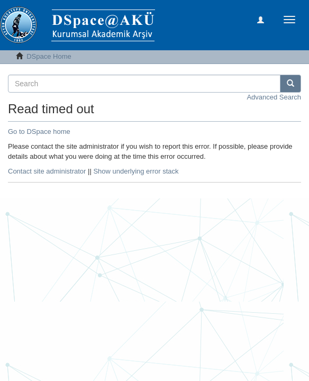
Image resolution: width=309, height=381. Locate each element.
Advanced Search (274, 97)
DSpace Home (48, 56)
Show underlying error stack (135, 171)
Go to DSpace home (39, 131)
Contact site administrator (47, 171)
